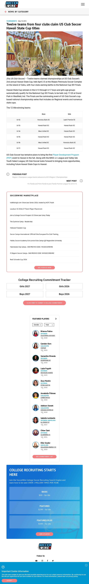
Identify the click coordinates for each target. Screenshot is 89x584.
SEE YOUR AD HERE (44, 267)
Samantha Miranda (48, 356)
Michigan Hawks (47, 373)
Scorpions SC (46, 360)
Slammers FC (45, 435)
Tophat (43, 348)
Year (47, 325)
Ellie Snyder (45, 443)
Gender (36, 325)
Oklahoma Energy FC (48, 447)
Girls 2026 (64, 286)
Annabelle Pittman (48, 393)
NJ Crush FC (45, 422)
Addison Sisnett (47, 405)
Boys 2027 (25, 294)
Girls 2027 (25, 286)
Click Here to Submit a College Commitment (44, 303)
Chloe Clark (45, 430)
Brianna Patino (46, 331)
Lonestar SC (45, 397)
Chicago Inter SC (47, 410)
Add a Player (44, 534)
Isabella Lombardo (48, 418)
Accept (9, 580)
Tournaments (11, 21)
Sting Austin (45, 385)
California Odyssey (48, 335)
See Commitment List (44, 456)
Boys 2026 (64, 294)
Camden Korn (46, 343)
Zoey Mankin (46, 381)
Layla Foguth (46, 368)
